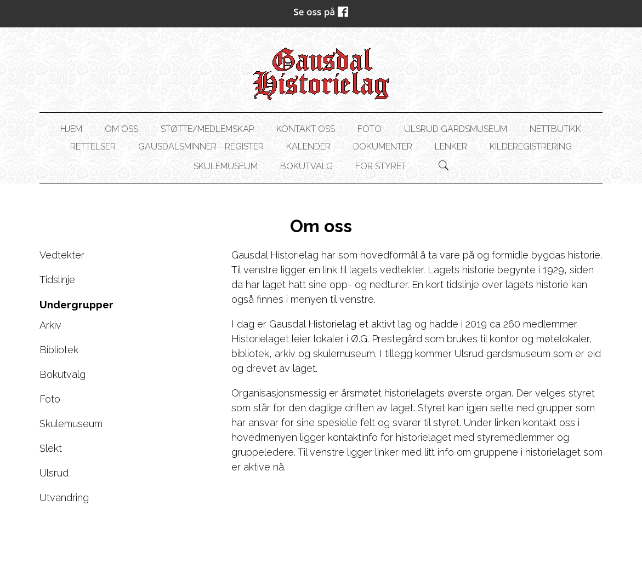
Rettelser (93, 146)
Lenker (451, 146)
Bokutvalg (306, 166)
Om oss (121, 129)
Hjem (71, 129)
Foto (369, 129)
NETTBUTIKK (555, 129)
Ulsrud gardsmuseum (455, 129)
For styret (380, 166)
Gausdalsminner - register (201, 146)
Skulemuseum (226, 166)
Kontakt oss (305, 129)
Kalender (308, 146)
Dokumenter (382, 146)
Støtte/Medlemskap (207, 129)
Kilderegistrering (531, 146)
